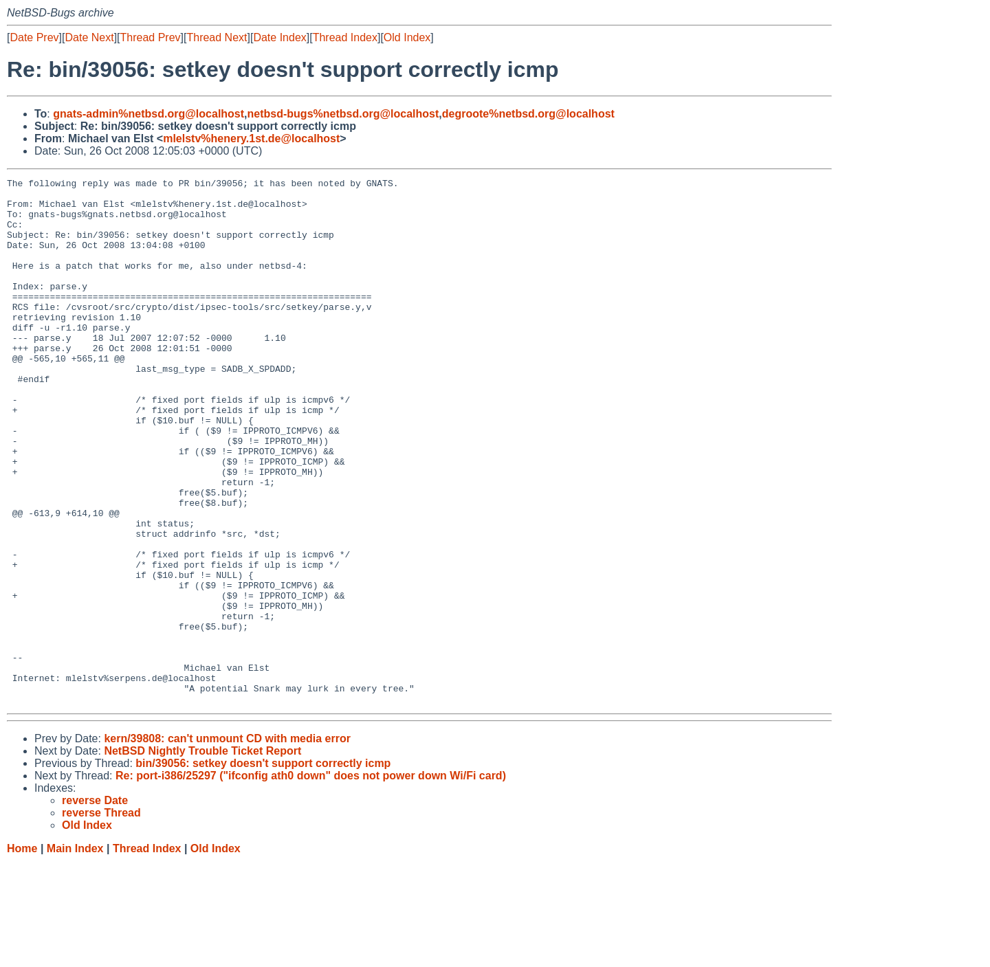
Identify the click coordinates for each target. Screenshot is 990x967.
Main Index (75, 953)
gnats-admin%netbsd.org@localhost (148, 114)
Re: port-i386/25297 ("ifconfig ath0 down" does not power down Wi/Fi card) (311, 881)
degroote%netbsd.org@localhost (528, 114)
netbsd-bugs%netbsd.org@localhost (343, 114)
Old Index (407, 37)
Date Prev (34, 37)
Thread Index (345, 37)
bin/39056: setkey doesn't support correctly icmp (262, 868)
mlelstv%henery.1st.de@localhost (251, 138)
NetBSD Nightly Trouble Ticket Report (202, 856)
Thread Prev (150, 37)
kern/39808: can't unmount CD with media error (227, 843)
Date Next (89, 37)
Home (22, 953)
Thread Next (216, 37)
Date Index (279, 37)
